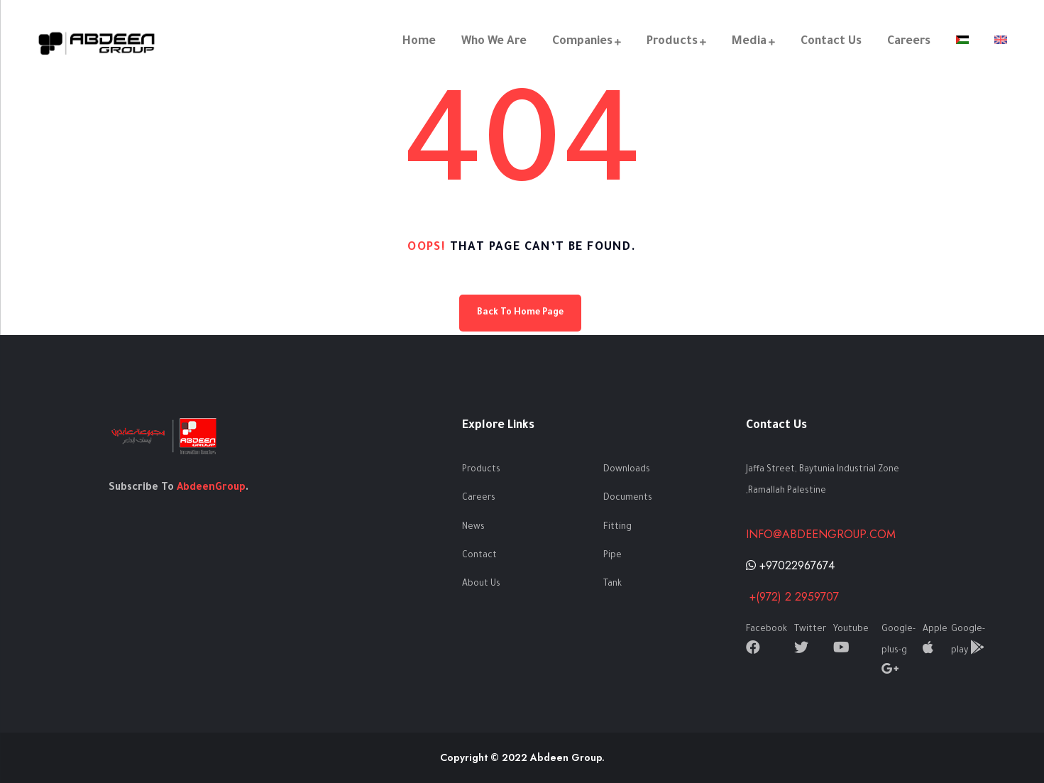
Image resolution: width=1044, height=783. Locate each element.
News (473, 527)
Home (417, 41)
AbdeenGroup (211, 488)
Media (747, 41)
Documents (627, 498)
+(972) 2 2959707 (792, 596)
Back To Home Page (520, 313)
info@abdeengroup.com (821, 534)
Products (670, 41)
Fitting (617, 527)
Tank (612, 584)
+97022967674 (790, 565)
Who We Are (492, 41)
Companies (581, 41)
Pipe (612, 556)
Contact (479, 556)
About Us (481, 584)
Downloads (626, 470)
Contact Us (829, 41)
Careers (907, 41)
